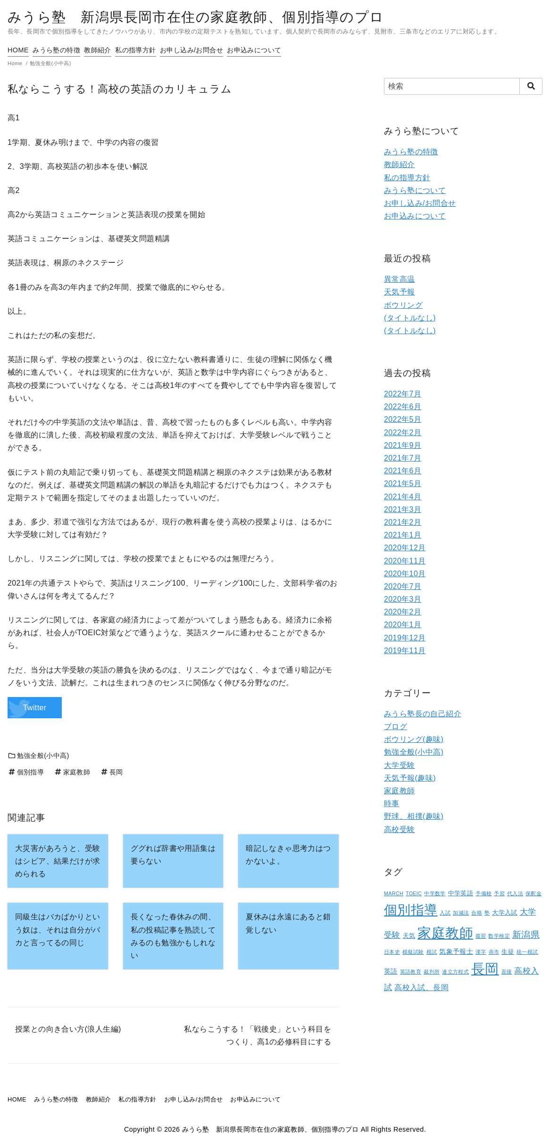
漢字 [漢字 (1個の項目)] (480, 952)
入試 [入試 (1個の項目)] (445, 913)
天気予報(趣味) (410, 778)
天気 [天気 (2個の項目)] (409, 936)
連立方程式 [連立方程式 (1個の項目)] (455, 972)
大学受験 (399, 765)
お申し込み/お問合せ (221, 50)
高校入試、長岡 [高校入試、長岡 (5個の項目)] (421, 987)
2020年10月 (405, 574)
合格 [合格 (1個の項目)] (476, 913)
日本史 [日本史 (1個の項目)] (392, 952)
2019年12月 (405, 638)
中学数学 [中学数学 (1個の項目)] (435, 893)
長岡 (111, 772)
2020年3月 (402, 599)
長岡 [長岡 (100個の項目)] (485, 968)
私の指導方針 (157, 50)
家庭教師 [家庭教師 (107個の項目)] (445, 933)
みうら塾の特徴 (64, 50)
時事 (392, 803)
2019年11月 (405, 651)
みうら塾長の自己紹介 (422, 714)
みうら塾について (415, 190)
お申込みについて (291, 50)
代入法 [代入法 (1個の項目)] (515, 893)
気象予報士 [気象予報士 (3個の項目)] (456, 951)
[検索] (463, 86)
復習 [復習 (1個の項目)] (480, 936)
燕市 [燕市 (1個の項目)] (494, 952)
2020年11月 (405, 561)
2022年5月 (402, 419)
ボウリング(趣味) (413, 739)
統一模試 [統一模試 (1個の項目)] (527, 952)
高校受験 (399, 829)
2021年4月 (402, 497)
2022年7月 (402, 394)
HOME (18, 50)
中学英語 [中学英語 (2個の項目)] (461, 893)
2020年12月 (405, 548)
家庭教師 (72, 772)
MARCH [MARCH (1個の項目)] (393, 893)
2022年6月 (402, 407)
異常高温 (399, 279)
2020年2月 (402, 612)
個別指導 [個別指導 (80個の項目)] (411, 910)
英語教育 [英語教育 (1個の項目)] (411, 972)
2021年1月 (402, 535)
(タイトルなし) (410, 318)
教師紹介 (112, 50)
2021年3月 (402, 509)
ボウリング (403, 305)
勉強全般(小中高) (38, 755)
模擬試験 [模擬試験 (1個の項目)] (413, 952)
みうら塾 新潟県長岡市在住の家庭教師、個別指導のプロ (196, 17)
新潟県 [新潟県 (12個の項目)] (526, 934)
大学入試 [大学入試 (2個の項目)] (504, 912)
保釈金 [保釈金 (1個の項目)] (533, 893)
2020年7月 (402, 586)
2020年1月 (402, 625)
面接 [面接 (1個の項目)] (506, 972)
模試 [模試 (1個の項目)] (431, 952)
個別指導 (26, 772)
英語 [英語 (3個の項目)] (391, 971)
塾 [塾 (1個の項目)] (487, 913)
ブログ (395, 727)
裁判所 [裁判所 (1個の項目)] (432, 972)
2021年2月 (402, 522)
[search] (530, 86)
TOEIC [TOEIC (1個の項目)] (414, 893)
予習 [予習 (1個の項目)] (499, 893)
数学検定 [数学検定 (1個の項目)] (499, 936)
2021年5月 (402, 483)
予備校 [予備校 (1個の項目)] (483, 893)
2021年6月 (402, 471)
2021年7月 (402, 458)
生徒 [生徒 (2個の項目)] (507, 952)
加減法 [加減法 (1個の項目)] (461, 913)
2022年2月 (402, 433)
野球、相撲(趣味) (413, 816)
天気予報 (399, 292)
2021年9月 (402, 445)
